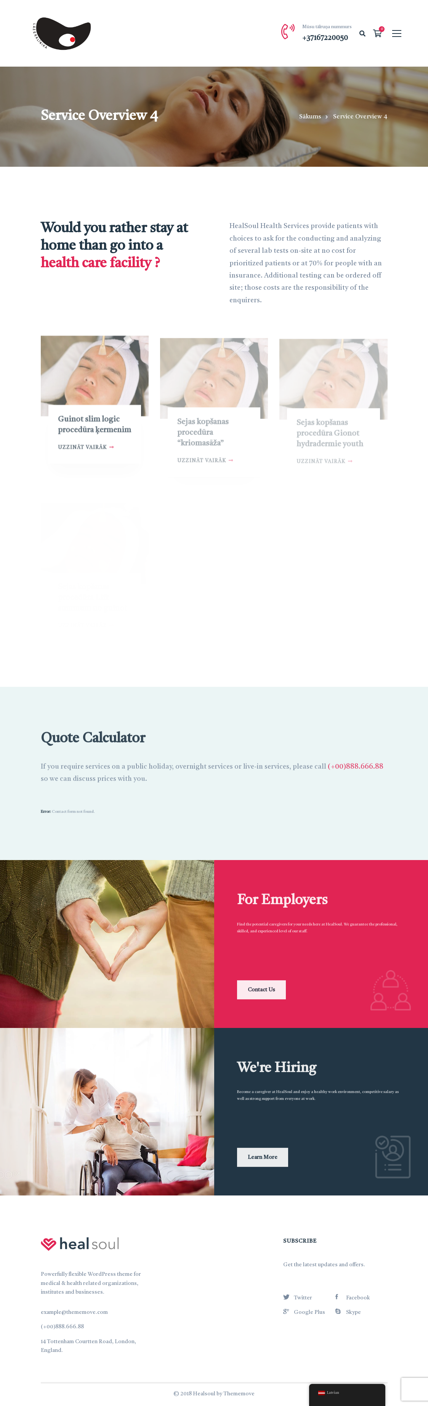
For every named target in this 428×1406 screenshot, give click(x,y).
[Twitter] (297, 1296)
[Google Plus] (304, 1311)
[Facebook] (352, 1296)
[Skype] (348, 1311)
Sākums (310, 117)
